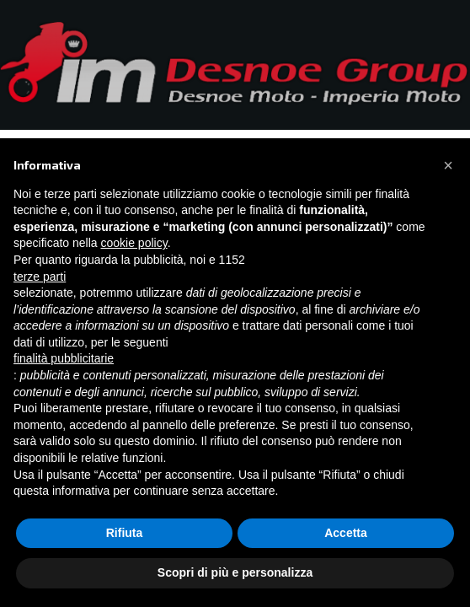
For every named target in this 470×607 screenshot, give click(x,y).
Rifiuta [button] (124, 533)
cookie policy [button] (134, 243)
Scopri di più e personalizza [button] (235, 572)
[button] (448, 165)
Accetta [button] (345, 533)
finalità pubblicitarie (63, 358)
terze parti (39, 276)
